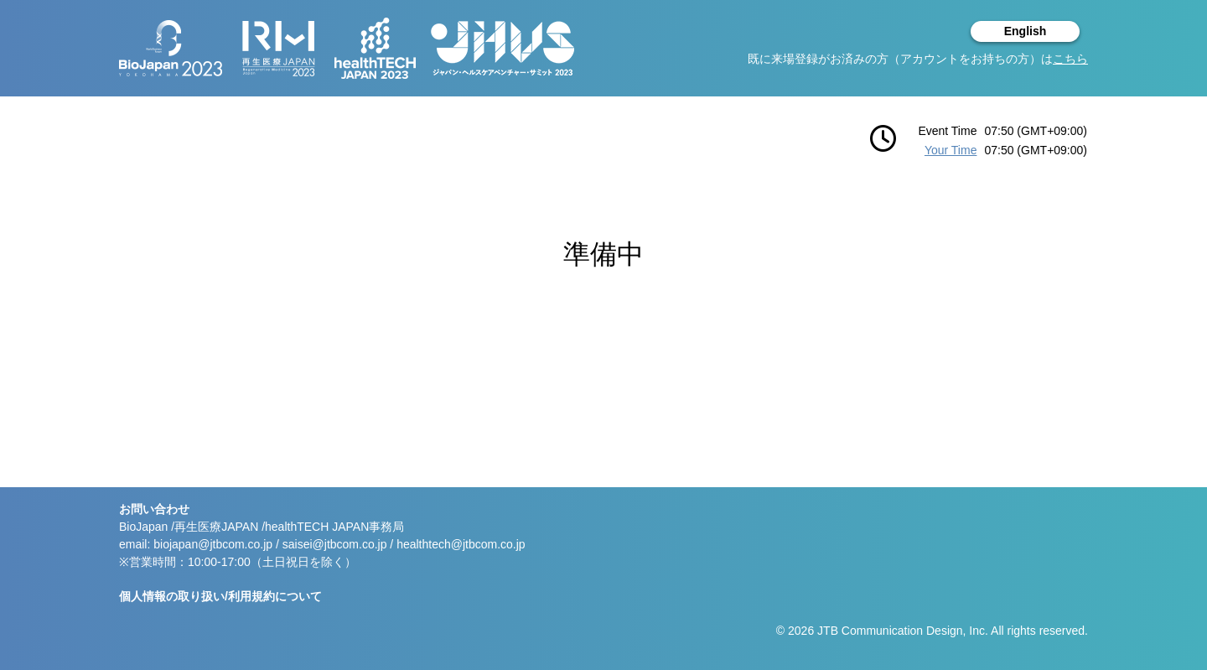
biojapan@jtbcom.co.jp (212, 544)
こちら (1070, 58)
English (1025, 31)
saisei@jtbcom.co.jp (334, 544)
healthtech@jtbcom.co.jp (461, 544)
